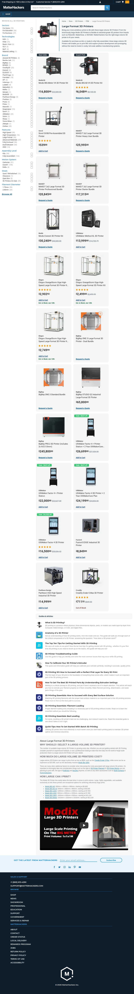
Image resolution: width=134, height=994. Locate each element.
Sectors (5, 25)
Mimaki (7, 92)
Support (15, 913)
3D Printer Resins (113, 768)
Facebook (54, 867)
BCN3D (7, 65)
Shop (13, 895)
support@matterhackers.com (26, 886)
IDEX (6, 147)
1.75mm (7, 187)
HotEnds (66, 771)
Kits (6, 153)
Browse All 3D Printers (13, 21)
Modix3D (7, 94)
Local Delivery (18, 940)
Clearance (8, 176)
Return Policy (18, 951)
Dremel (7, 70)
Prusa (6, 102)
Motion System (9, 159)
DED (6, 39)
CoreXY (8, 165)
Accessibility (17, 962)
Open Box (8, 178)
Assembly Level (9, 151)
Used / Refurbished (12, 173)
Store (70, 21)
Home (64, 21)
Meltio (6, 89)
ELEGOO (7, 72)
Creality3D (8, 68)
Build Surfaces (119, 771)
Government (17, 917)
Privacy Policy (18, 955)
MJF (6, 49)
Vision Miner (9, 121)
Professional (17, 906)
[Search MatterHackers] (107, 7)
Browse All (7, 194)
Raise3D (7, 107)
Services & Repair (19, 920)
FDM (87, 21)
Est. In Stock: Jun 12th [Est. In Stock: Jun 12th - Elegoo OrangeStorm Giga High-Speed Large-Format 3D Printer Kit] (84, 303)
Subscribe (111, 860)
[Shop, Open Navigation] (6, 14)
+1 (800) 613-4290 (58, 2)
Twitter (59, 867)
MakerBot (8, 87)
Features (6, 130)
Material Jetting (10, 51)
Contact (14, 933)
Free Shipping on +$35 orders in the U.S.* (18, 2)
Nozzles (75, 771)
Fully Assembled (11, 156)
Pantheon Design (10, 97)
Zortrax (7, 126)
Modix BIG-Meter (51, 798)
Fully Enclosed (10, 142)
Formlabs (8, 77)
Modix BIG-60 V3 (51, 789)
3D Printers (79, 21)
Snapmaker (9, 109)
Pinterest (74, 867)
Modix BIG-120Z (51, 793)
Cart (122, 2)
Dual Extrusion (10, 145)
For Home (8, 28)
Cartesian (8, 162)
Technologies (8, 36)
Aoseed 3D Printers (11, 58)
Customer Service (43, 2)
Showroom (16, 902)
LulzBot (7, 85)
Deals (4, 171)
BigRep (7, 63)
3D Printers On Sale (12, 181)
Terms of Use (17, 959)
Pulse (6, 104)
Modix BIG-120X (51, 791)
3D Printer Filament (97, 768)
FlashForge (8, 75)
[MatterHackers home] (14, 8)
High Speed (9, 132)
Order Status (17, 937)
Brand (5, 55)
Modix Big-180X (83, 763)
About (13, 929)
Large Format (9, 137)
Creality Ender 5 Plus (102, 760)
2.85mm (7, 190)
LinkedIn (69, 867)
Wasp (6, 119)
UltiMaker (8, 114)
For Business (9, 33)
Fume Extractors (45, 773)
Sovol (6, 111)
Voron (6, 116)
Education (16, 909)
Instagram (64, 867)
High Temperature (11, 135)
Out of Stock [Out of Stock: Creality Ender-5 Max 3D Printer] (81, 608)
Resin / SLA (8, 44)
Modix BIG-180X (51, 795)
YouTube (79, 867)
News (13, 898)
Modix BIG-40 (50, 786)
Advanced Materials (12, 140)
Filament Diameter (11, 184)
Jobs (13, 948)
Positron (7, 99)
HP (5, 80)
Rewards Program (20, 944)
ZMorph (7, 124)
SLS (6, 47)
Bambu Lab (9, 60)
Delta (6, 167)
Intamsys (7, 82)
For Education (9, 30)
